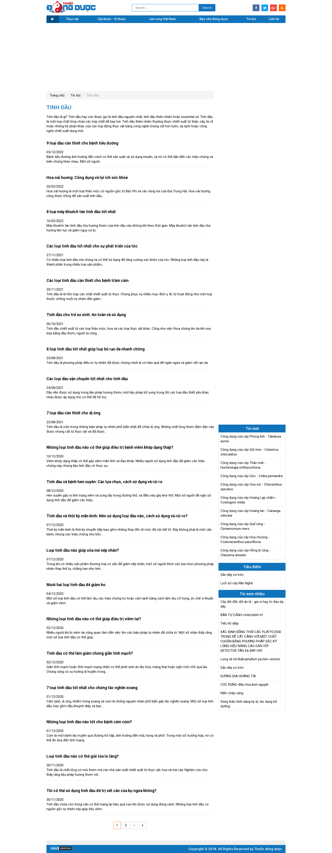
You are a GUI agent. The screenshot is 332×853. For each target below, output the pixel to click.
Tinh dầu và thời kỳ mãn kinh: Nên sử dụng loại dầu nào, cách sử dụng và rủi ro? (116, 516)
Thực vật (72, 19)
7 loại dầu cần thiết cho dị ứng (73, 413)
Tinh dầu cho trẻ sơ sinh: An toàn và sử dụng (86, 314)
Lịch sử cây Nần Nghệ (237, 583)
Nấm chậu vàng (232, 693)
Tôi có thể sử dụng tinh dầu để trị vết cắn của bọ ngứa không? (101, 790)
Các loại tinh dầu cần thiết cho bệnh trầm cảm (87, 280)
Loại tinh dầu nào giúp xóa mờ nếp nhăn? (82, 550)
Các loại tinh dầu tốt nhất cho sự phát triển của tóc (92, 246)
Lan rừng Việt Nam (162, 19)
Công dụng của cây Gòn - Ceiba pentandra (252, 476)
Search (207, 7)
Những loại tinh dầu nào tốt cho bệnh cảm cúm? (89, 722)
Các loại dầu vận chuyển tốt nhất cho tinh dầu (87, 379)
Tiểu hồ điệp (230, 623)
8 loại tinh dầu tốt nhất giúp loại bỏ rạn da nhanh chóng (95, 349)
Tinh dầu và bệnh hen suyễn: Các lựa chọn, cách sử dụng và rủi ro (104, 482)
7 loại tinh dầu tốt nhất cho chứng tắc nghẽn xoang (91, 687)
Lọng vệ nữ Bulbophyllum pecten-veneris (250, 659)
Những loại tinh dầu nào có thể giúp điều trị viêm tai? (93, 619)
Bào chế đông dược (214, 19)
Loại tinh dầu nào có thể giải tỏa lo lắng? (82, 756)
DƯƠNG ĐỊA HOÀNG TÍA (238, 676)
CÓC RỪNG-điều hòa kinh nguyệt (244, 685)
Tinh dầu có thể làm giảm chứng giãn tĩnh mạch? (89, 653)
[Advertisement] (166, 56)
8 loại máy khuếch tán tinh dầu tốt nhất (81, 212)
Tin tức (251, 19)
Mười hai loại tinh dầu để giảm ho (75, 585)
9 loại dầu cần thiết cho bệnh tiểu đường (82, 143)
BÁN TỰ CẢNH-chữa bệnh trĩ (242, 615)
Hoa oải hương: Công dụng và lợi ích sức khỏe (87, 177)
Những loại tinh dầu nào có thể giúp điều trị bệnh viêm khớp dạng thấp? (109, 447)
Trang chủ (57, 95)
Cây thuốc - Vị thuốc (111, 19)
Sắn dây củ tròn (232, 575)
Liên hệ (274, 19)
